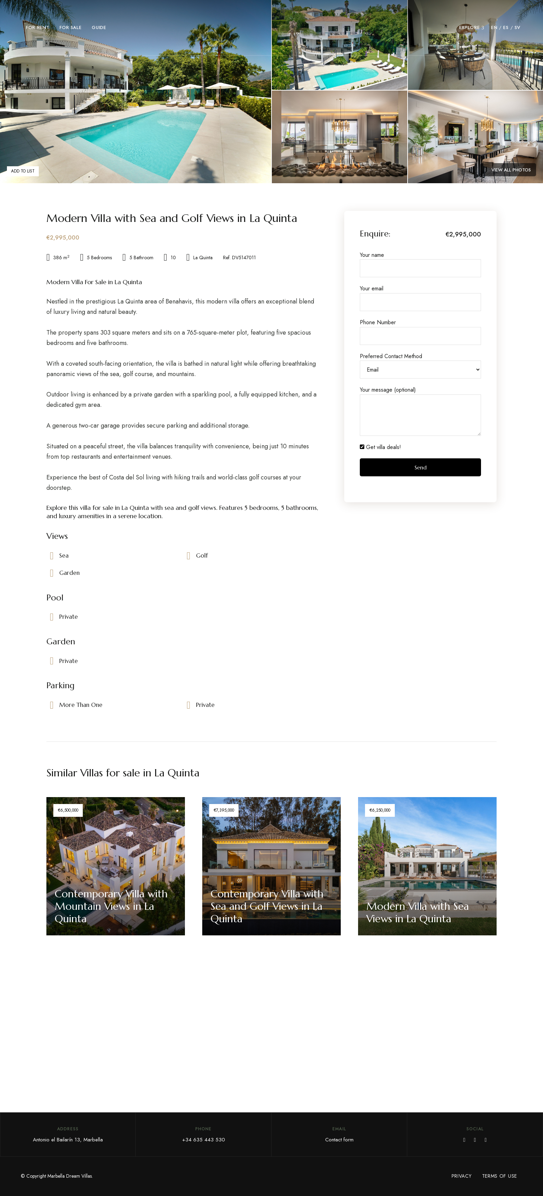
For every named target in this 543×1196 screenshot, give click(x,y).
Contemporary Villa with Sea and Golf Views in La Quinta (267, 906)
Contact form (339, 1139)
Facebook (464, 1140)
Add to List (23, 171)
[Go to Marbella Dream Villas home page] (271, 27)
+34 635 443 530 (203, 1139)
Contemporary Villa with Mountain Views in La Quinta (112, 906)
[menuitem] (494, 27)
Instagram (485, 1140)
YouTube (475, 1140)
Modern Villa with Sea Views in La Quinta (417, 912)
